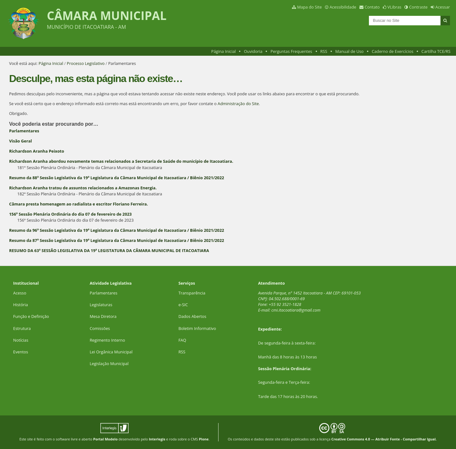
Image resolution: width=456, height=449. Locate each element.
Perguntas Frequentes (291, 51)
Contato (372, 7)
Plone (204, 439)
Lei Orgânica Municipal (111, 352)
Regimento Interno (107, 340)
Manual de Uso (349, 51)
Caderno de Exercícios (392, 51)
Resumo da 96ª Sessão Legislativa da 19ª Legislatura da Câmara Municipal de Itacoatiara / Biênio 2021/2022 (116, 230)
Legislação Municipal (109, 363)
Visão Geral (20, 141)
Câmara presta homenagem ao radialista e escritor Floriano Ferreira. (78, 204)
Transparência (191, 293)
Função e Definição (31, 316)
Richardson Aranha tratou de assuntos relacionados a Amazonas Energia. (83, 188)
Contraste (418, 7)
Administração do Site (238, 103)
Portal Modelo (105, 439)
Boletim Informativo (197, 328)
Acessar (442, 7)
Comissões (100, 328)
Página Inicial (223, 51)
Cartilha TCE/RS (436, 51)
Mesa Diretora (103, 316)
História (20, 304)
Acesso (19, 293)
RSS (323, 51)
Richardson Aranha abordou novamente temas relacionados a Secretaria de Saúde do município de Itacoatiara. (121, 161)
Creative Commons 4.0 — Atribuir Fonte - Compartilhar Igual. (384, 439)
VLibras (395, 7)
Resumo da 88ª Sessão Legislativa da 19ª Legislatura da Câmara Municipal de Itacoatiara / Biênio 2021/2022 (116, 177)
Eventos (20, 352)
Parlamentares (24, 131)
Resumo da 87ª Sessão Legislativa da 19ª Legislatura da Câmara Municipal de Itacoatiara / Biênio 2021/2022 (116, 240)
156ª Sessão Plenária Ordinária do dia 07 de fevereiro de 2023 (70, 214)
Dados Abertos (192, 316)
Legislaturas (101, 304)
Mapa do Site (309, 7)
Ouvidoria (253, 51)
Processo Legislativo (86, 63)
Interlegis (157, 439)
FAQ (182, 340)
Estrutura (22, 328)
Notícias (20, 340)
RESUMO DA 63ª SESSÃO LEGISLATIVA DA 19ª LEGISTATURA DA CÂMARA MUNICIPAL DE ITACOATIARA (109, 250)
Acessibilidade (343, 7)
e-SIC (183, 304)
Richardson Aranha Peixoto (36, 151)
